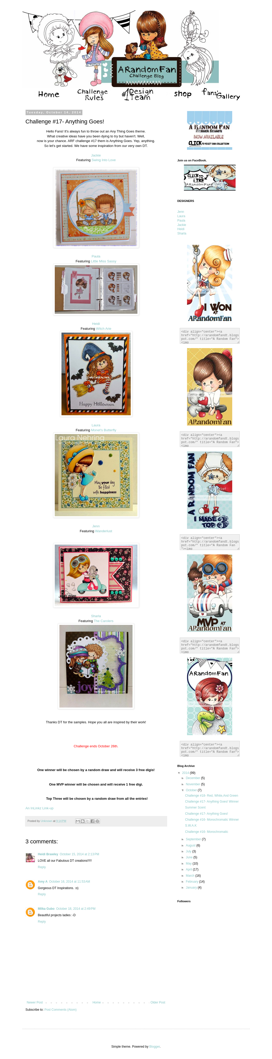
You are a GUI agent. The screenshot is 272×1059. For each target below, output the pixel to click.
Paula (96, 256)
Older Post (158, 1002)
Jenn (96, 526)
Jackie (96, 155)
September (194, 839)
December (193, 778)
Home (96, 1002)
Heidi (96, 324)
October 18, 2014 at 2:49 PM (75, 909)
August (191, 845)
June (189, 857)
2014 (186, 773)
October (192, 790)
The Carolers (103, 621)
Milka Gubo (46, 909)
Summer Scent (195, 807)
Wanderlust (103, 531)
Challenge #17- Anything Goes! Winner (211, 801)
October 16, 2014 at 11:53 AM (69, 881)
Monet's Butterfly (103, 430)
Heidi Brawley (48, 854)
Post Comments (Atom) (60, 1009)
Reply (42, 867)
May (189, 863)
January (192, 887)
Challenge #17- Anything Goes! (206, 813)
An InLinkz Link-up (40, 808)
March (190, 875)
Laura (96, 425)
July (189, 851)
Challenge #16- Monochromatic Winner (212, 819)
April (189, 869)
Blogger (154, 1046)
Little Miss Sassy (103, 261)
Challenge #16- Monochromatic (206, 832)
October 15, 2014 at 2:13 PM (79, 854)
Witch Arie (103, 329)
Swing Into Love (103, 160)
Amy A (43, 881)
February (192, 881)
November (193, 784)
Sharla (96, 616)
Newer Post (35, 1002)
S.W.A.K (191, 825)
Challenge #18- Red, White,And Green (211, 795)
